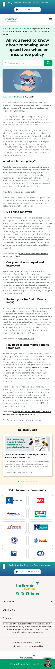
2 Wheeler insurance (19, 28)
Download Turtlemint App (27, 9)
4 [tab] (26, 481)
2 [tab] (21, 481)
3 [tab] (23, 481)
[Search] (48, 63)
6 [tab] (31, 481)
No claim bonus (26, 339)
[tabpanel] (27, 455)
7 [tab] (33, 481)
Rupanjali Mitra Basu (12, 97)
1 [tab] (18, 481)
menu (50, 19)
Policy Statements (19, 646)
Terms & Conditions (36, 646)
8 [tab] (36, 481)
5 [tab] (28, 481)
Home (5, 28)
